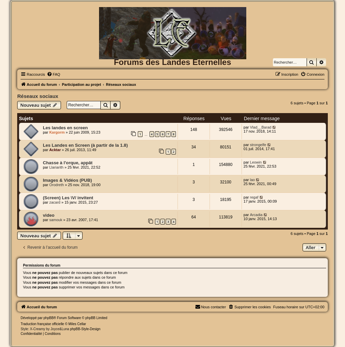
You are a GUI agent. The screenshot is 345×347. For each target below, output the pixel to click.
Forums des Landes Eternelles (172, 62)
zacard (54, 202)
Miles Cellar (77, 324)
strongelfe (258, 145)
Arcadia (256, 215)
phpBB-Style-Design (85, 329)
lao (252, 180)
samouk (55, 220)
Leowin (256, 162)
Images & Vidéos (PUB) (67, 180)
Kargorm (57, 132)
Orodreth (56, 185)
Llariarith (56, 167)
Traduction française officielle (42, 324)
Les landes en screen (65, 127)
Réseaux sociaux (37, 96)
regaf (254, 197)
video (48, 215)
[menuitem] (53, 74)
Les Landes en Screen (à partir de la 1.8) (85, 145)
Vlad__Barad (261, 127)
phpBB (48, 318)
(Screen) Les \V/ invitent (68, 197)
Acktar (55, 150)
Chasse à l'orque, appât (68, 162)
